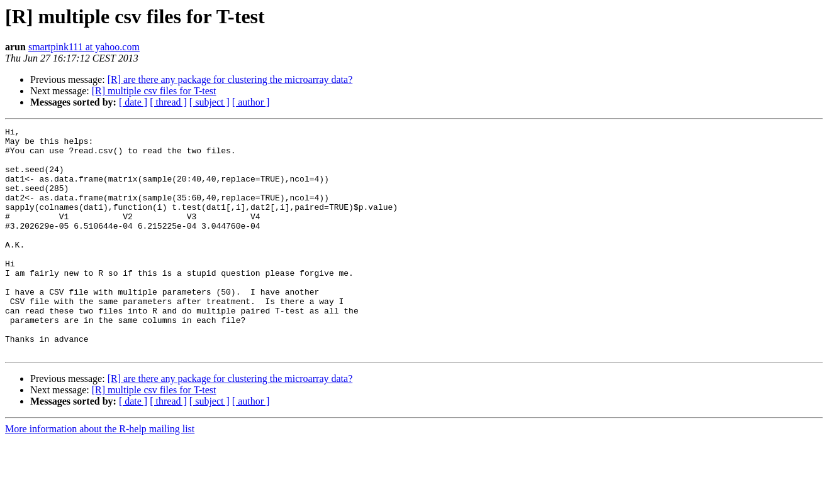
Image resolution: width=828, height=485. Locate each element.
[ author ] (251, 102)
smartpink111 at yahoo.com (84, 46)
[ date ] (133, 102)
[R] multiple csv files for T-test (154, 90)
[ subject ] (209, 102)
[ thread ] (168, 102)
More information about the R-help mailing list (99, 474)
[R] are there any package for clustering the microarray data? (230, 79)
